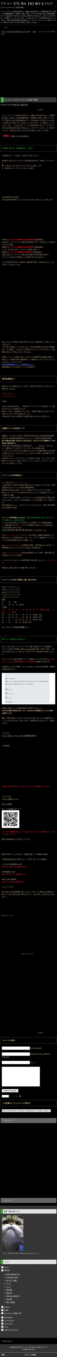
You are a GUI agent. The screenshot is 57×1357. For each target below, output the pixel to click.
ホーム (6, 1267)
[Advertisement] (28, 66)
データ (8, 1284)
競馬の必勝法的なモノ (13, 1274)
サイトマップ (7, 1341)
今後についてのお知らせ (20, 136)
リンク (6, 1327)
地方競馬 (9, 1299)
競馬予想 (16, 105)
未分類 (6, 1310)
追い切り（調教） (12, 1280)
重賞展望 (9, 1290)
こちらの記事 (30, 649)
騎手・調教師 (10, 1302)
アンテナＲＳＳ (9, 1320)
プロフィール (8, 1323)
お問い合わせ (8, 1317)
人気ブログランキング (11, 1330)
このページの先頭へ (30, 1355)
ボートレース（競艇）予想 (12, 1313)
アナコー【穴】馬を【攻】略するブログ (27, 3)
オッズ (8, 1287)
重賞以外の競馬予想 (12, 1296)
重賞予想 (24, 105)
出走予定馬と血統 (12, 1277)
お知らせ (7, 1307)
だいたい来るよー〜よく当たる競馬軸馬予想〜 (19, 736)
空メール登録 (7, 804)
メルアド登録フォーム (10, 799)
